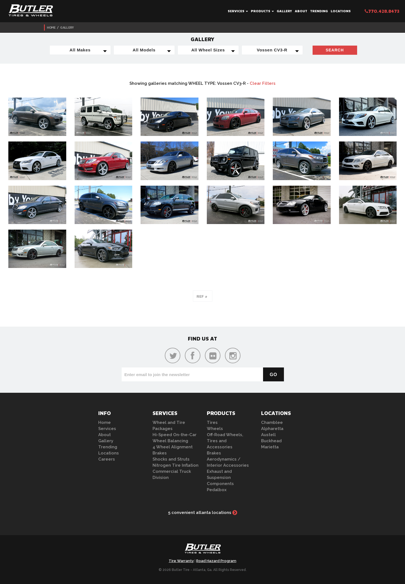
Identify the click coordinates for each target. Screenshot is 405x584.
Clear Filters (263, 83)
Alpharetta (272, 428)
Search (335, 50)
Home (51, 27)
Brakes (160, 453)
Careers (106, 459)
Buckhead (271, 440)
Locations (341, 11)
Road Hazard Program (216, 561)
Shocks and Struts (171, 459)
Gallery (284, 11)
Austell (268, 434)
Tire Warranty (181, 561)
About (301, 11)
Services (238, 11)
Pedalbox (217, 489)
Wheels (215, 428)
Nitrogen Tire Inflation (175, 465)
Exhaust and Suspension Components (220, 477)
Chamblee (272, 422)
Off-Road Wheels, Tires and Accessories (225, 440)
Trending (319, 11)
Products (262, 11)
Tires (212, 422)
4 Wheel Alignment (173, 446)
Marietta (270, 446)
